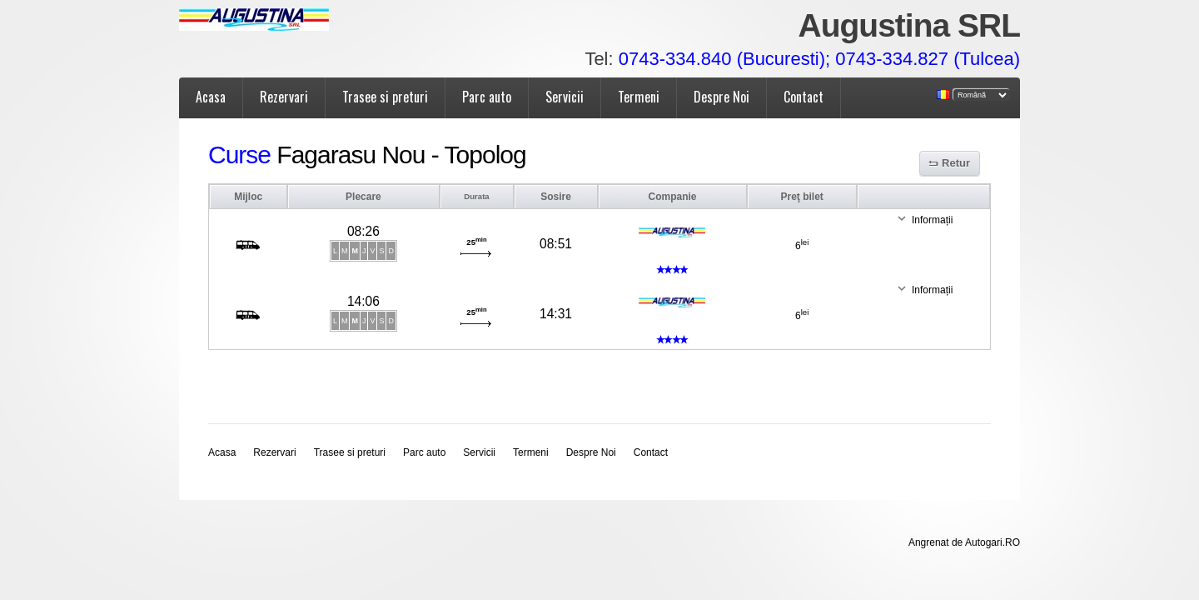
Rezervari (284, 97)
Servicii (564, 97)
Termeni (638, 97)
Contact (803, 97)
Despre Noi (721, 97)
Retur (956, 163)
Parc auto (486, 97)
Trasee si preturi (385, 97)
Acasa (211, 97)
